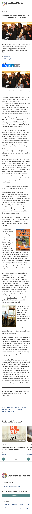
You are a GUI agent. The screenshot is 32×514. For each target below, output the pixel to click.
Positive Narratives (20, 407)
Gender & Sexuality (7, 409)
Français (9, 59)
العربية (27, 504)
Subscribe (15, 495)
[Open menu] (29, 3)
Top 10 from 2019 (20, 409)
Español (4, 59)
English (7, 504)
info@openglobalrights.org (11, 486)
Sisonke (15, 201)
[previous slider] (28, 459)
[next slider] (3, 459)
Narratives (10, 407)
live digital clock (12, 298)
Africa (3, 407)
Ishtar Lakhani (6, 56)
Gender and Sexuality (8, 411)
